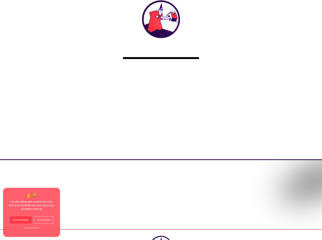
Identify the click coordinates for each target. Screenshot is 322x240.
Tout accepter (21, 219)
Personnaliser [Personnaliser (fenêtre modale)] (31, 227)
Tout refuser (44, 219)
